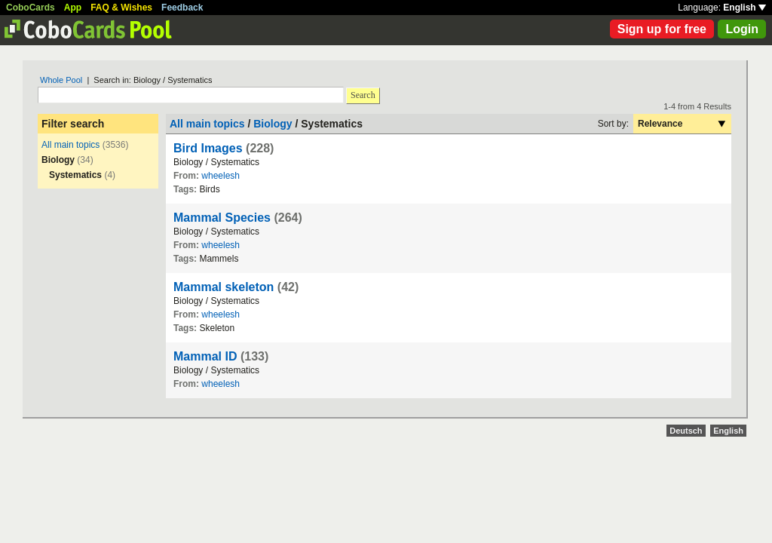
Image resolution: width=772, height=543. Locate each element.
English (744, 7)
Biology (272, 124)
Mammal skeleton (223, 287)
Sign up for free (661, 29)
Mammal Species (222, 217)
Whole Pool (61, 79)
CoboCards (30, 7)
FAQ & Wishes (121, 7)
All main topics (70, 145)
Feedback (182, 7)
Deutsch (685, 430)
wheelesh (220, 175)
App (72, 7)
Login (741, 29)
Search (363, 95)
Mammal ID (205, 356)
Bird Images (208, 148)
